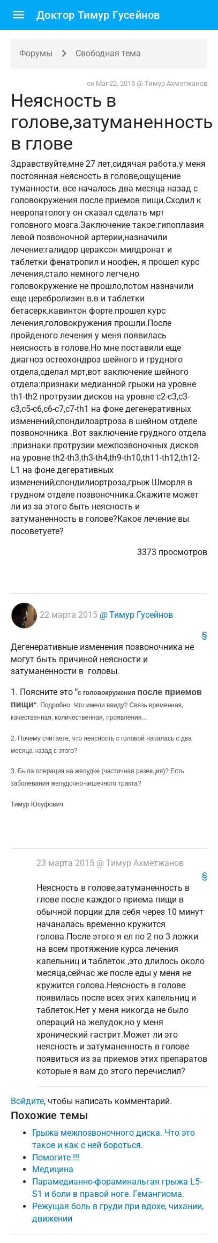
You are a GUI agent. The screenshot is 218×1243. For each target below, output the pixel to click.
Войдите (27, 1101)
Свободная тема (108, 53)
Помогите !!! (55, 1157)
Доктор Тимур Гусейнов (98, 15)
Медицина (52, 1169)
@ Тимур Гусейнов (135, 615)
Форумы (35, 53)
